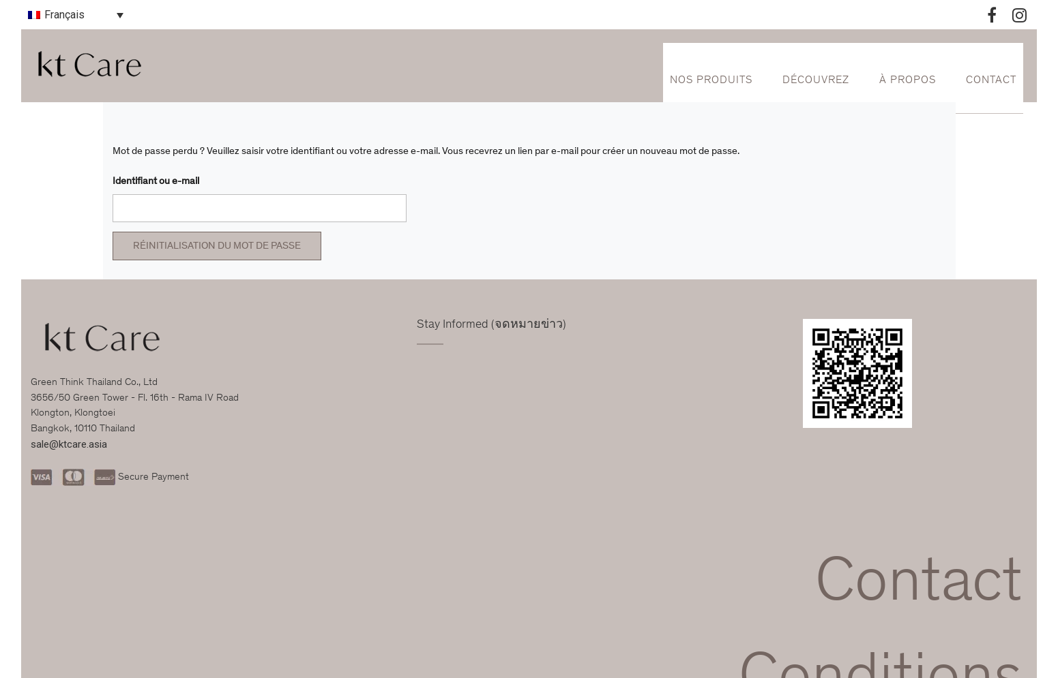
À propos (907, 80)
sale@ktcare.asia (69, 444)
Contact (991, 80)
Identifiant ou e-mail (156, 181)
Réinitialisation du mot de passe (217, 246)
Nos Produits (711, 80)
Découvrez (815, 80)
